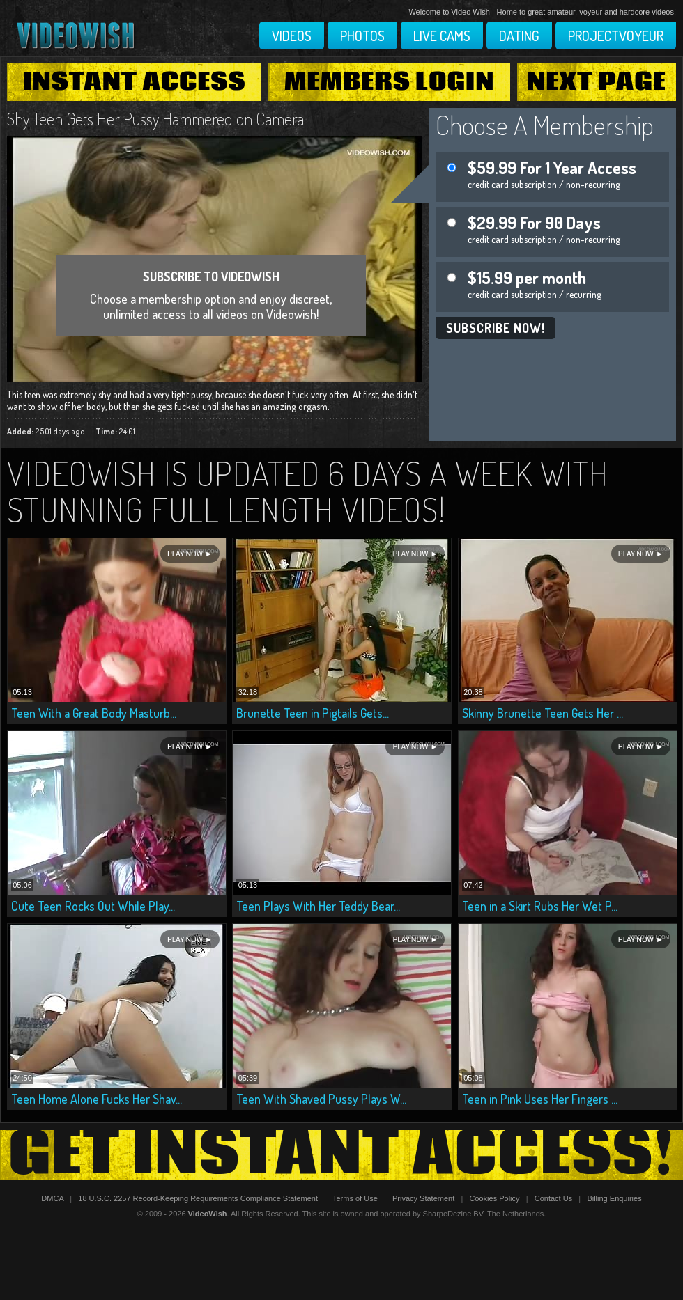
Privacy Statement (423, 1198)
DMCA (52, 1198)
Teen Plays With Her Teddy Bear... (318, 906)
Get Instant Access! (341, 1155)
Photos (362, 35)
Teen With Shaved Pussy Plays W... (321, 1098)
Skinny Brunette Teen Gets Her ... (542, 713)
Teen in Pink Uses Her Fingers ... (539, 1098)
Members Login (389, 82)
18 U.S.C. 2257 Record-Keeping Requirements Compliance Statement (198, 1198)
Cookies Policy (494, 1198)
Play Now (185, 554)
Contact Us (553, 1198)
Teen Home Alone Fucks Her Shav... (96, 1098)
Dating (519, 35)
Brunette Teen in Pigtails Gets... (312, 713)
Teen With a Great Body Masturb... (93, 713)
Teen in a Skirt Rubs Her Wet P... (539, 906)
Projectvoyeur (615, 35)
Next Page (596, 82)
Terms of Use (355, 1198)
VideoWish (207, 1213)
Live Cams (441, 35)
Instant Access (133, 82)
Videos (292, 35)
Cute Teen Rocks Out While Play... (93, 906)
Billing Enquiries (614, 1198)
